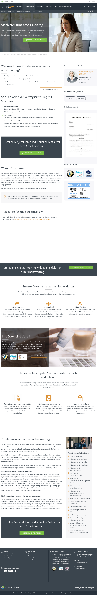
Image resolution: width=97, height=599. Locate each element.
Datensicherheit (8, 556)
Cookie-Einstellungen (26, 593)
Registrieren (91, 6)
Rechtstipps (39, 6)
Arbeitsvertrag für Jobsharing (78, 459)
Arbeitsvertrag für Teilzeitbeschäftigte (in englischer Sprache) (80, 481)
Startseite (4, 54)
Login (84, 6)
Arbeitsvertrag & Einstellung (24, 54)
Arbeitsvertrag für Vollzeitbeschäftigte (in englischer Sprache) (77, 493)
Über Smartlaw (32, 558)
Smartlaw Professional (65, 6)
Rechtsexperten (32, 556)
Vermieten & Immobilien (23, 11)
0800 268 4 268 (80, 568)
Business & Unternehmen (7, 11)
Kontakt (93, 1)
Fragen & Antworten (9, 554)
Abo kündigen (7, 558)
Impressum (9, 593)
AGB (34, 593)
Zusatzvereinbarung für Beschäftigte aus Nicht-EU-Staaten (78, 525)
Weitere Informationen (51, 89)
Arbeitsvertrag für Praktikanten (79, 465)
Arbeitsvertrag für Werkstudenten (80, 498)
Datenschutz (16, 593)
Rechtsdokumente (12, 54)
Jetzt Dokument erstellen (35, 40)
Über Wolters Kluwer (33, 559)
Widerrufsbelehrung (42, 593)
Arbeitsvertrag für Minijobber (78, 462)
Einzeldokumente (29, 6)
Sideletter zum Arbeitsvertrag (78, 507)
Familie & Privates (37, 11)
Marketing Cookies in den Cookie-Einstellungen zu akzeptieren (32, 219)
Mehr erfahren (39, 356)
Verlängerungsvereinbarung (78, 515)
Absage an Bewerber (76, 456)
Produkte (18, 6)
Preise (55, 6)
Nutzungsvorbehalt (66, 593)
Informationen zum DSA (54, 593)
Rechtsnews (48, 6)
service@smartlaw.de (81, 562)
